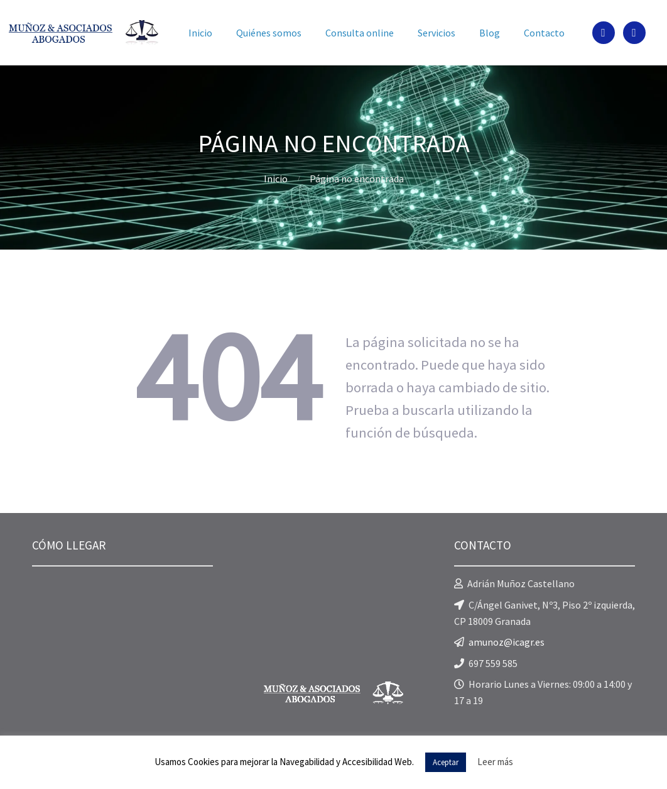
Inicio (276, 178)
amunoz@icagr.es (507, 642)
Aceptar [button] (445, 762)
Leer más (495, 762)
